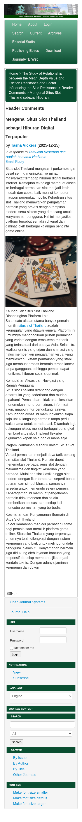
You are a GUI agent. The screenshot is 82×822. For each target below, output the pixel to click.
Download (53, 50)
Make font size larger (29, 804)
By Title (18, 769)
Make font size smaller (30, 792)
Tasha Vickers (23, 145)
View (17, 672)
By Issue (19, 758)
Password (16, 640)
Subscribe (21, 678)
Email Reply (14, 161)
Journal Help (20, 612)
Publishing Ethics (25, 50)
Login (48, 24)
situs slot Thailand (33, 325)
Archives (54, 33)
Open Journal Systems (27, 602)
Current (36, 33)
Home (17, 24)
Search (17, 33)
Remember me (24, 648)
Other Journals (24, 775)
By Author (20, 763)
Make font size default (30, 798)
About (32, 24)
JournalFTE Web (25, 59)
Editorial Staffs (23, 42)
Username (17, 631)
